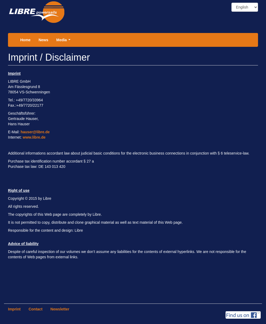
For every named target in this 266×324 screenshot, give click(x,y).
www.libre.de (34, 137)
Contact (35, 309)
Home (25, 40)
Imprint (14, 309)
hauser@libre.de (34, 132)
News (43, 40)
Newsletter (60, 309)
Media (64, 41)
